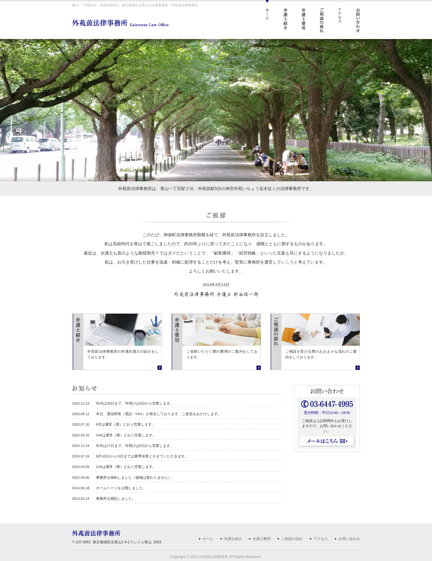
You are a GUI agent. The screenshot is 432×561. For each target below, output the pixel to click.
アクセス (321, 539)
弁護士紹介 (233, 539)
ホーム (207, 539)
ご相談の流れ (292, 539)
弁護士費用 (262, 539)
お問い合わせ (349, 539)
